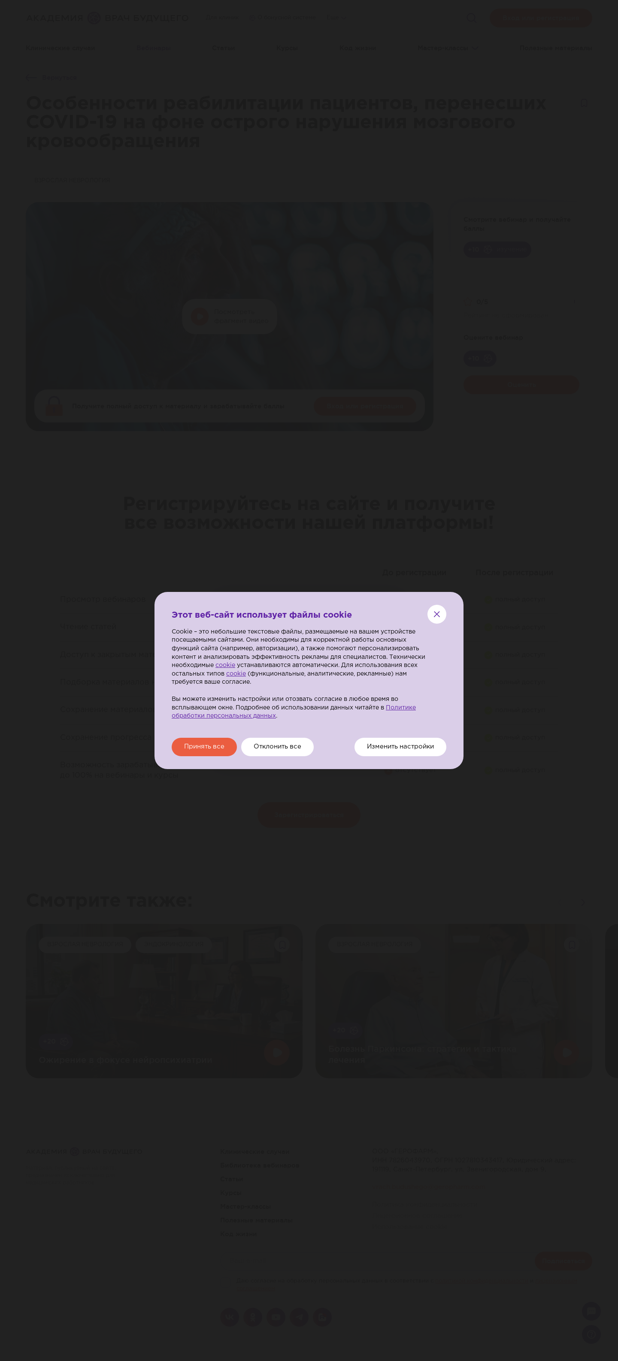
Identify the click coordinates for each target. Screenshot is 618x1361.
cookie (225, 665)
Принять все (205, 747)
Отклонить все (280, 747)
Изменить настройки (398, 747)
